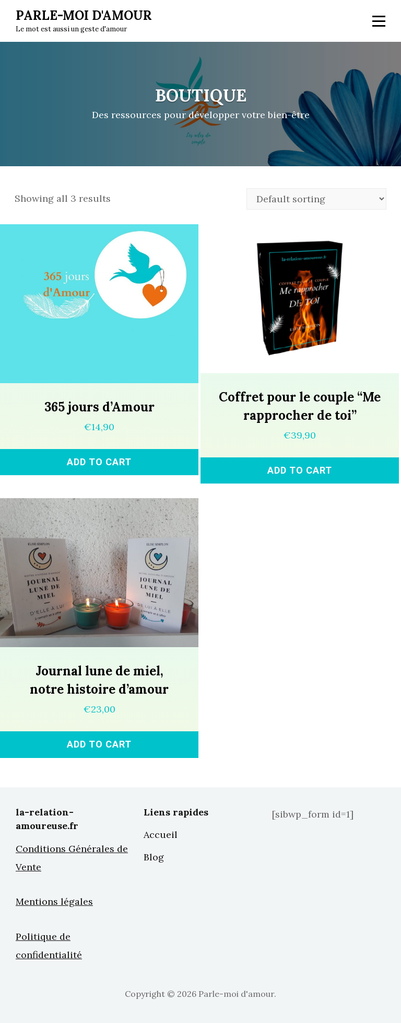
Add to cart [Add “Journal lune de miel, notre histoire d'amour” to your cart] (99, 744)
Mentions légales (54, 901)
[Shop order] (316, 199)
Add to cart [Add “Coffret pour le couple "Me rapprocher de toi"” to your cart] (299, 470)
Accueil (161, 835)
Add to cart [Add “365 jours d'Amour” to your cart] (99, 461)
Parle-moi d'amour (84, 15)
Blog (154, 857)
